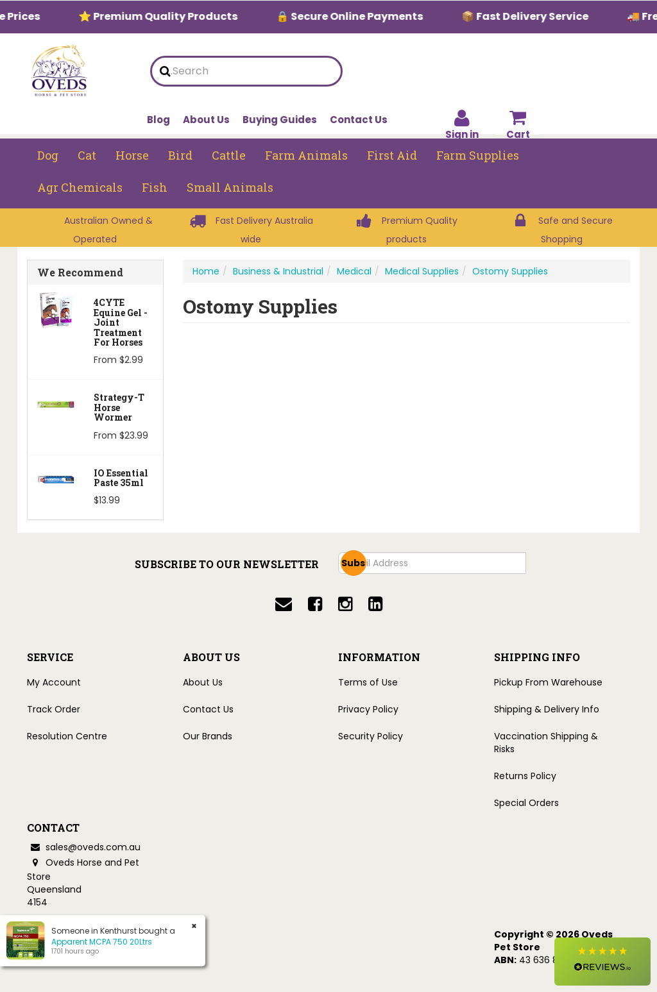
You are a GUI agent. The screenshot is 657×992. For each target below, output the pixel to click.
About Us (206, 119)
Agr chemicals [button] (80, 187)
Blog (158, 119)
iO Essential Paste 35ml (121, 478)
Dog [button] (47, 155)
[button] (602, 961)
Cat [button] (87, 155)
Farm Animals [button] (306, 155)
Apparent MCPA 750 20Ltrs (101, 941)
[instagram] (345, 604)
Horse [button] (132, 155)
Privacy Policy (368, 709)
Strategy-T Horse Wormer (119, 407)
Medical (354, 271)
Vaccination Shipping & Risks (546, 742)
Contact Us (359, 119)
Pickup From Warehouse (548, 682)
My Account (54, 682)
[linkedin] (375, 604)
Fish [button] (154, 187)
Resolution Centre (67, 736)
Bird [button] (180, 155)
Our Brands (207, 736)
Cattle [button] (229, 155)
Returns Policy (525, 775)
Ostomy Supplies (510, 271)
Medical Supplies (422, 271)
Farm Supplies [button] (477, 155)
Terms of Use (368, 682)
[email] (283, 604)
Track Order (53, 709)
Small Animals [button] (230, 187)
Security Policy (370, 736)
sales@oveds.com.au (84, 847)
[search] (165, 71)
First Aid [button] (392, 155)
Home (205, 271)
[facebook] (315, 604)
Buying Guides (280, 119)
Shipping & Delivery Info (546, 709)
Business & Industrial (278, 271)
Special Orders (526, 802)
